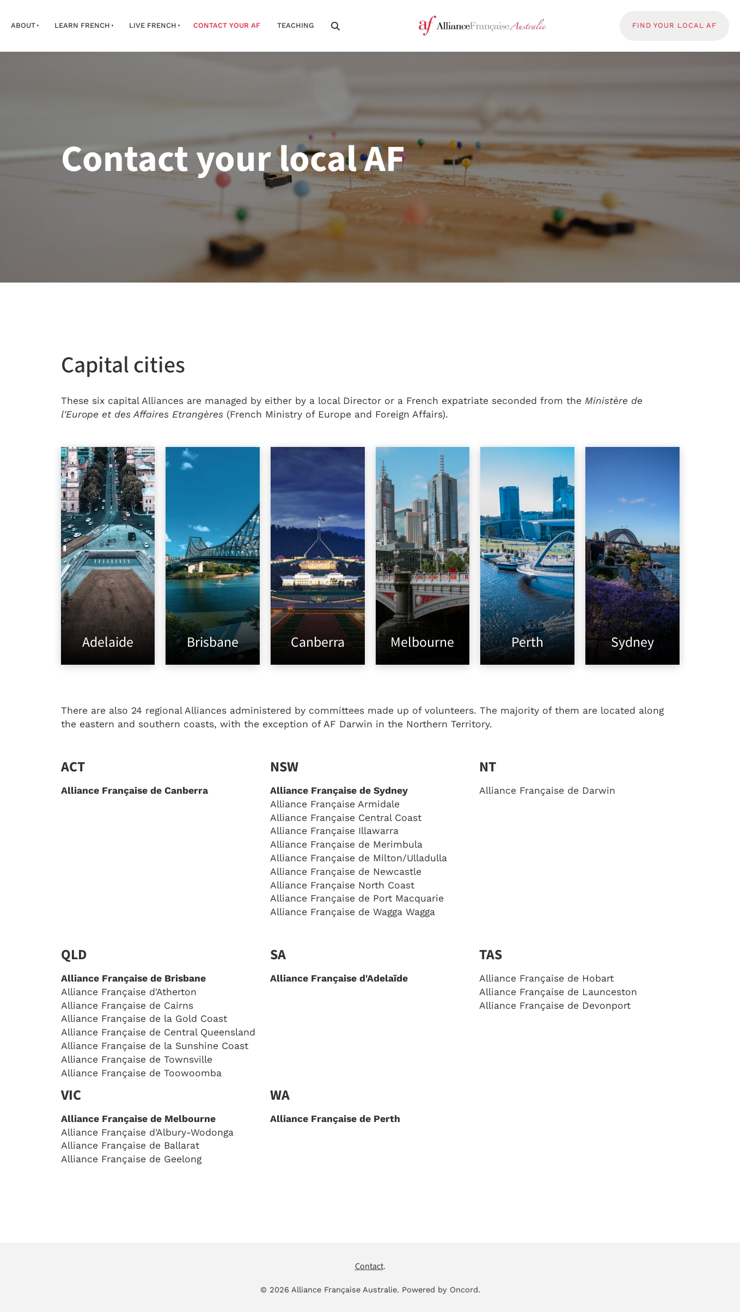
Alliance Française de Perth (335, 1118)
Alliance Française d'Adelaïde (339, 978)
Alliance (345, 817)
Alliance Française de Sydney (339, 790)
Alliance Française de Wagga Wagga (352, 911)
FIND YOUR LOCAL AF (662, 17)
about (23, 25)
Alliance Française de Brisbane (133, 978)
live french (152, 25)
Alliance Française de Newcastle (345, 871)
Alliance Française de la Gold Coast (144, 1018)
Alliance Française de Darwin (547, 790)
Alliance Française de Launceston (558, 991)
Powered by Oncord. (441, 1290)
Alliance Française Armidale (335, 804)
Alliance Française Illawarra (334, 830)
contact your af (226, 25)
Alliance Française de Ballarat (130, 1145)
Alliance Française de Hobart (546, 978)
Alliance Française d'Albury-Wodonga (147, 1132)
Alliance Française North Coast (342, 885)
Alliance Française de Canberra (134, 790)
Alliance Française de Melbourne (138, 1118)
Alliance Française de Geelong (131, 1159)
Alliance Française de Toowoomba (141, 1073)
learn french (82, 25)
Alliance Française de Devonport (555, 1005)
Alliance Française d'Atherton (129, 991)
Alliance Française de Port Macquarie (357, 898)
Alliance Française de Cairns (127, 1005)
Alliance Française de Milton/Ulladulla (358, 858)
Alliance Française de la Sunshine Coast (154, 1045)
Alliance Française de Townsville (136, 1059)
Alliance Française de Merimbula (346, 844)
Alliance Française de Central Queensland (158, 1032)
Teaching (295, 25)
